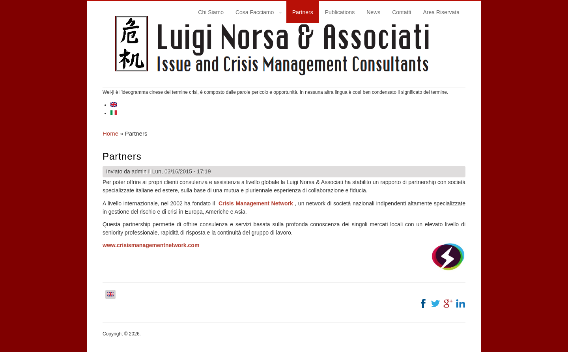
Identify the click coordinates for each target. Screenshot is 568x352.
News (373, 12)
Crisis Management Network (256, 203)
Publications (340, 12)
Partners (302, 12)
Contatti (401, 12)
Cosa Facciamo (256, 13)
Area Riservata (441, 12)
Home (110, 133)
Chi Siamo (211, 12)
